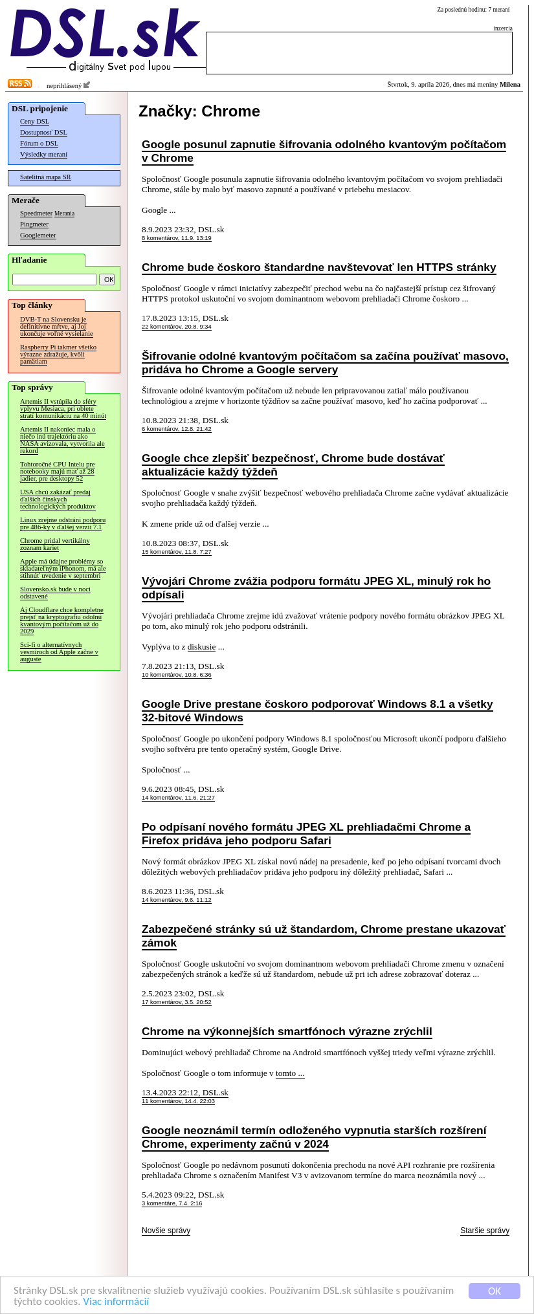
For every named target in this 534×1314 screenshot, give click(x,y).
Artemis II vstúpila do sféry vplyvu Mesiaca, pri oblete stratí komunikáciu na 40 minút (63, 408)
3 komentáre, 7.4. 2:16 (172, 1203)
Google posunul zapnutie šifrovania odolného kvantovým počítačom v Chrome (324, 151)
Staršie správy (484, 1230)
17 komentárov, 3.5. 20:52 (177, 1002)
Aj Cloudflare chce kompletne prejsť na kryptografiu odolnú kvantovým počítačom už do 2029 (62, 620)
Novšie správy (166, 1230)
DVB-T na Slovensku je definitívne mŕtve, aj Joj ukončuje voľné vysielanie (56, 326)
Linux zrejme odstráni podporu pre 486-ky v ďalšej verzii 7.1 (63, 523)
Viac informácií (116, 1302)
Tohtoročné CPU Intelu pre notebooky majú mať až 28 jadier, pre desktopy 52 (57, 471)
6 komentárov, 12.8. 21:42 (177, 429)
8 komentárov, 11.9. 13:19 (177, 238)
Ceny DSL (34, 121)
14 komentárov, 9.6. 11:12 (177, 900)
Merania (64, 213)
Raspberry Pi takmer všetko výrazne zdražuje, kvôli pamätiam (58, 354)
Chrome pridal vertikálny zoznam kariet (55, 544)
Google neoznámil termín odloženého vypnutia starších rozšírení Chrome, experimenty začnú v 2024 (314, 1137)
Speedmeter (36, 213)
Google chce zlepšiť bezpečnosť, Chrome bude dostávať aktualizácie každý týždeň (293, 465)
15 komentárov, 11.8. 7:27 (177, 552)
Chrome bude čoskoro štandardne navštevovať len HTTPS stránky (319, 267)
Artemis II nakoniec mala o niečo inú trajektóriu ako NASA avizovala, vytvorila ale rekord (62, 440)
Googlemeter (38, 235)
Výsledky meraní (43, 154)
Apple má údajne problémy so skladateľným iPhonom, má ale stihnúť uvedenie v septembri (63, 568)
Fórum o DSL (39, 143)
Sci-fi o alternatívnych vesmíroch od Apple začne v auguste (59, 651)
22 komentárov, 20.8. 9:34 (177, 326)
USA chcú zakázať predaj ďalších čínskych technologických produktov (58, 499)
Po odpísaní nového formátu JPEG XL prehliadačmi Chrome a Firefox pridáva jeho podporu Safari (306, 833)
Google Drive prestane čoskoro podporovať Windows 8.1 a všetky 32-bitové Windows (317, 710)
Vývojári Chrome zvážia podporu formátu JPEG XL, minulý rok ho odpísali (316, 588)
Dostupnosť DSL (43, 132)
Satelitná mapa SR (45, 177)
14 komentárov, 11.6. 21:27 (178, 797)
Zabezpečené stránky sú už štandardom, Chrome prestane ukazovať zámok (324, 936)
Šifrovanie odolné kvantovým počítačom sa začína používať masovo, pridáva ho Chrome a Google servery (325, 362)
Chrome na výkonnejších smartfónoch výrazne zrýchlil (287, 1031)
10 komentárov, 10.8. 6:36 (177, 675)
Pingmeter (34, 224)
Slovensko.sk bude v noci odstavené (55, 593)
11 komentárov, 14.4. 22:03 (178, 1101)
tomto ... (290, 1073)
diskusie (202, 647)
